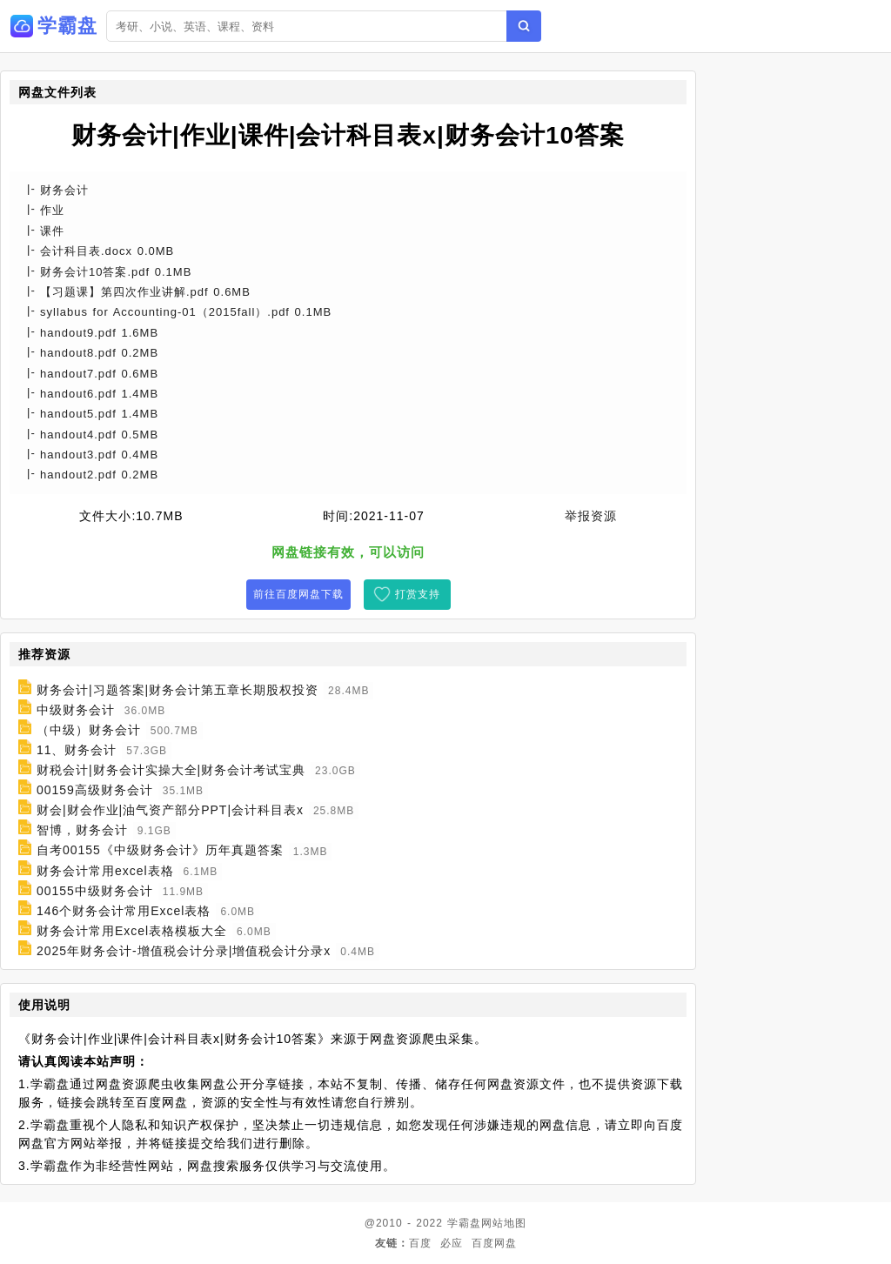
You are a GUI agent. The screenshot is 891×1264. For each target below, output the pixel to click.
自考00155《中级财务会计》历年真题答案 (160, 851)
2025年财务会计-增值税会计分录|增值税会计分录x (184, 951)
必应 (451, 1243)
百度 (420, 1243)
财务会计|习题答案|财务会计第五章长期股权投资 (177, 690)
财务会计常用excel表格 (105, 871)
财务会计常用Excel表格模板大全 (132, 931)
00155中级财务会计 (95, 891)
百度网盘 (494, 1243)
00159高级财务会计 (95, 790)
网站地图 (503, 1223)
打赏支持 (417, 594)
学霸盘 (464, 1223)
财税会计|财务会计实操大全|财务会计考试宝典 (171, 770)
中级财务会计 (76, 710)
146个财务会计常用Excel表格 (124, 911)
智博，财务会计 (82, 830)
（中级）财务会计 (89, 730)
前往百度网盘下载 (298, 594)
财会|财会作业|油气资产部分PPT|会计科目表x (170, 810)
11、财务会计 (77, 750)
